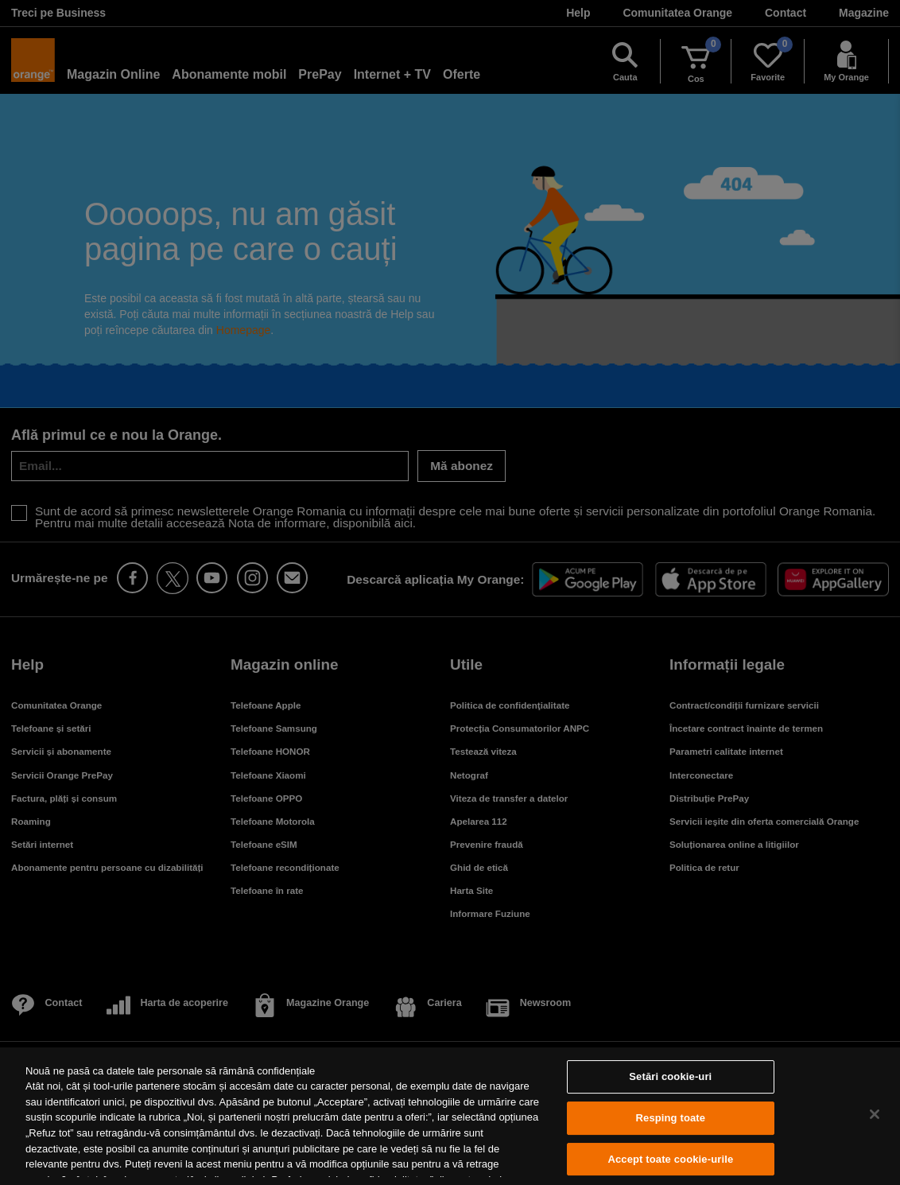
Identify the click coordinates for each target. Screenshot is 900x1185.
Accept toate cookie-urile (670, 1159)
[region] (450, 1116)
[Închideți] (874, 1114)
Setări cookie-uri (670, 1077)
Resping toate (671, 1118)
